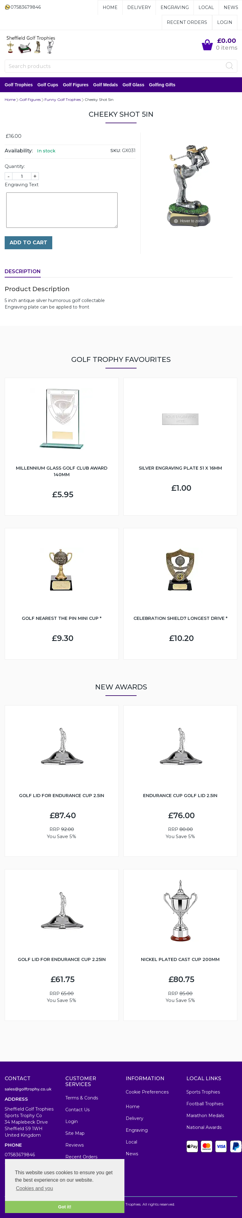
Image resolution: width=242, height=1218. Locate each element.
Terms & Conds (81, 1098)
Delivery (139, 7)
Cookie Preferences (147, 1092)
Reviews (74, 1145)
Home (110, 7)
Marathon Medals (205, 1115)
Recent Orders (187, 22)
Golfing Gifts (162, 84)
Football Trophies (204, 1104)
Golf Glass (133, 84)
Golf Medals (105, 84)
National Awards (203, 1127)
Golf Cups (47, 84)
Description (23, 271)
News (231, 7)
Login (224, 22)
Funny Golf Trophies (62, 99)
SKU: (115, 150)
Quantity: (15, 166)
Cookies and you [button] (34, 1188)
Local (206, 7)
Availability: (19, 151)
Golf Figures (75, 84)
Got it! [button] (64, 1206)
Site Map (75, 1133)
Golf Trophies (19, 84)
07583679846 (20, 1154)
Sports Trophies (203, 1092)
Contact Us (77, 1109)
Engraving (175, 7)
